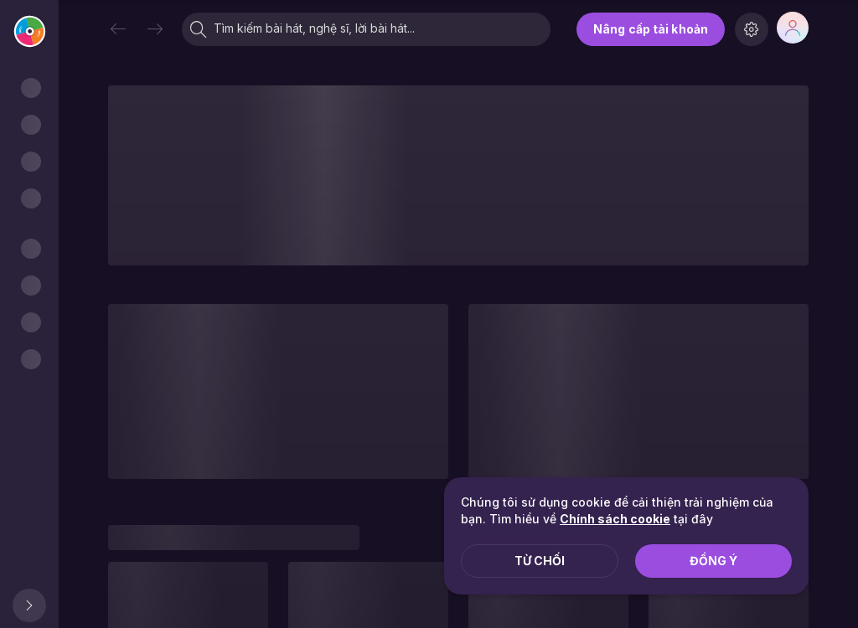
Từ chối (539, 560)
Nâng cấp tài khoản (650, 29)
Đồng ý (713, 560)
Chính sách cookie (615, 519)
